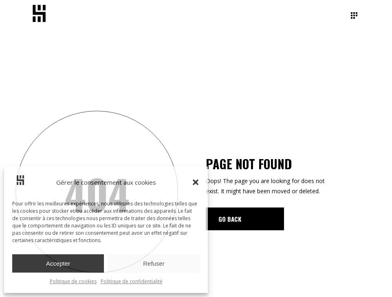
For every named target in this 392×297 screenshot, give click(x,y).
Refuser (154, 263)
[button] (196, 182)
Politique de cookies (73, 281)
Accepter (58, 263)
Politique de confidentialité (132, 281)
